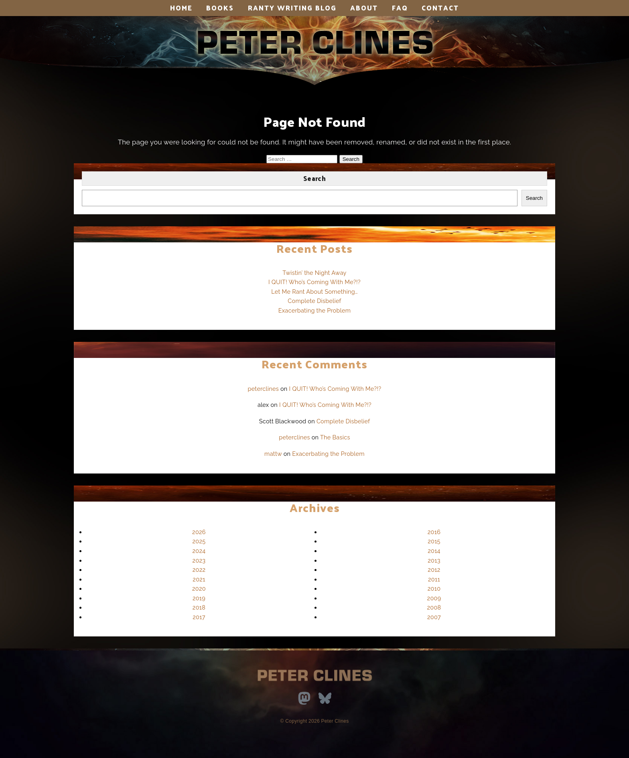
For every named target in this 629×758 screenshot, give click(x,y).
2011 (434, 579)
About (364, 8)
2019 (199, 598)
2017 (199, 617)
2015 (434, 541)
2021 (199, 579)
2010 (434, 588)
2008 (434, 607)
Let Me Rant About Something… (314, 291)
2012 (434, 569)
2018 (199, 607)
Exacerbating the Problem (314, 310)
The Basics (335, 437)
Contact (440, 8)
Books (220, 8)
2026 (199, 531)
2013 (434, 560)
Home (181, 8)
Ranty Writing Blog (292, 8)
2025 (199, 541)
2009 (434, 598)
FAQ (400, 8)
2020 (199, 588)
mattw (273, 453)
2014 (434, 550)
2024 (199, 550)
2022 (199, 569)
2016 (434, 531)
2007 (434, 617)
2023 (199, 560)
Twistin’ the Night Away (314, 272)
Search (314, 178)
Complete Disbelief (314, 300)
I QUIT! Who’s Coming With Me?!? (314, 281)
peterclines (263, 388)
